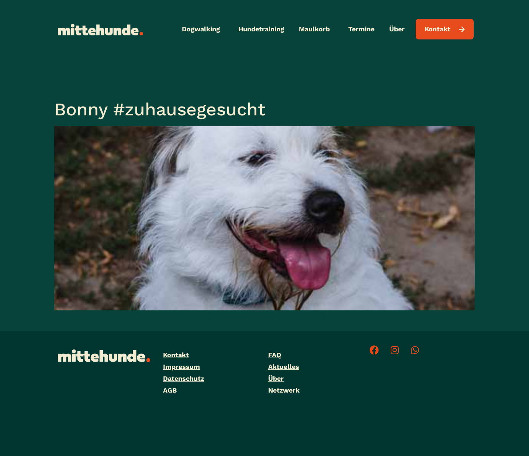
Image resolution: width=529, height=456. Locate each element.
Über (398, 29)
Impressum (181, 366)
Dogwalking (203, 29)
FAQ (274, 355)
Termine (361, 29)
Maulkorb (316, 29)
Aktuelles (283, 366)
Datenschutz (183, 378)
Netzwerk (284, 390)
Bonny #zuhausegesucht (159, 109)
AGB (170, 390)
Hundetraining (261, 29)
